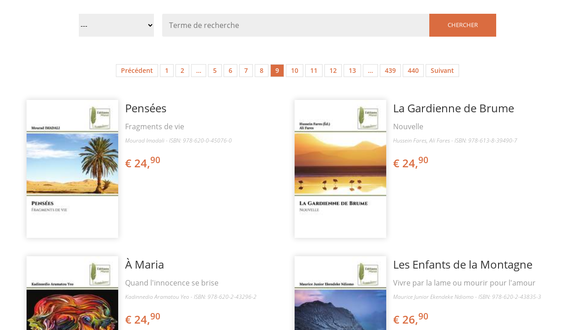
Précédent (137, 70)
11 (314, 70)
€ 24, (143, 162)
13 (352, 70)
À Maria (144, 264)
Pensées (145, 108)
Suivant (442, 70)
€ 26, (411, 319)
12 (333, 70)
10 (294, 70)
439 (390, 70)
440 (413, 70)
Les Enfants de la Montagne (462, 264)
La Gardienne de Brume (453, 108)
